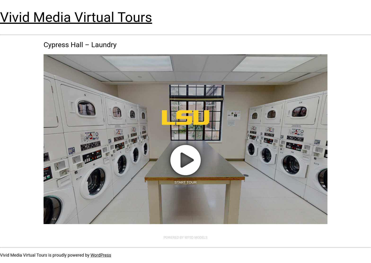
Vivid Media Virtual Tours (76, 17)
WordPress (100, 255)
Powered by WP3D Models (186, 237)
